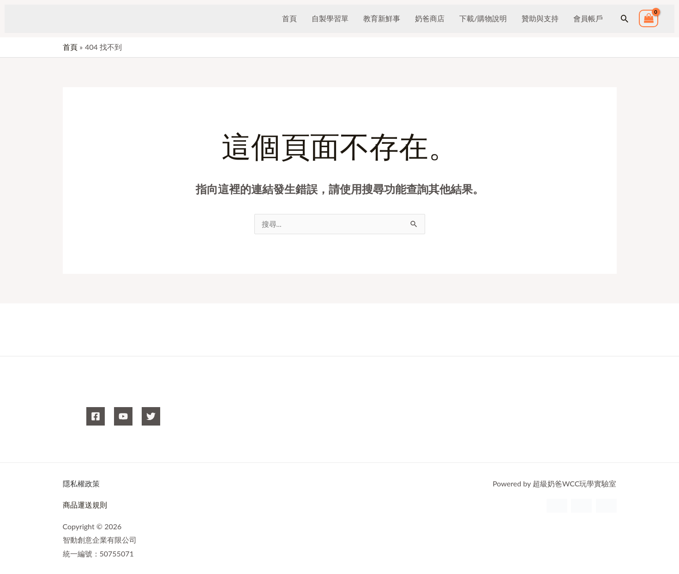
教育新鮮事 (381, 18)
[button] (624, 18)
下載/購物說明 (483, 18)
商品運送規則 (85, 505)
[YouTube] (123, 417)
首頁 (289, 18)
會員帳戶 (588, 18)
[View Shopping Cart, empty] (648, 19)
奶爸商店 (430, 18)
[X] (151, 417)
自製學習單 (330, 18)
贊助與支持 (540, 18)
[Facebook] (95, 417)
